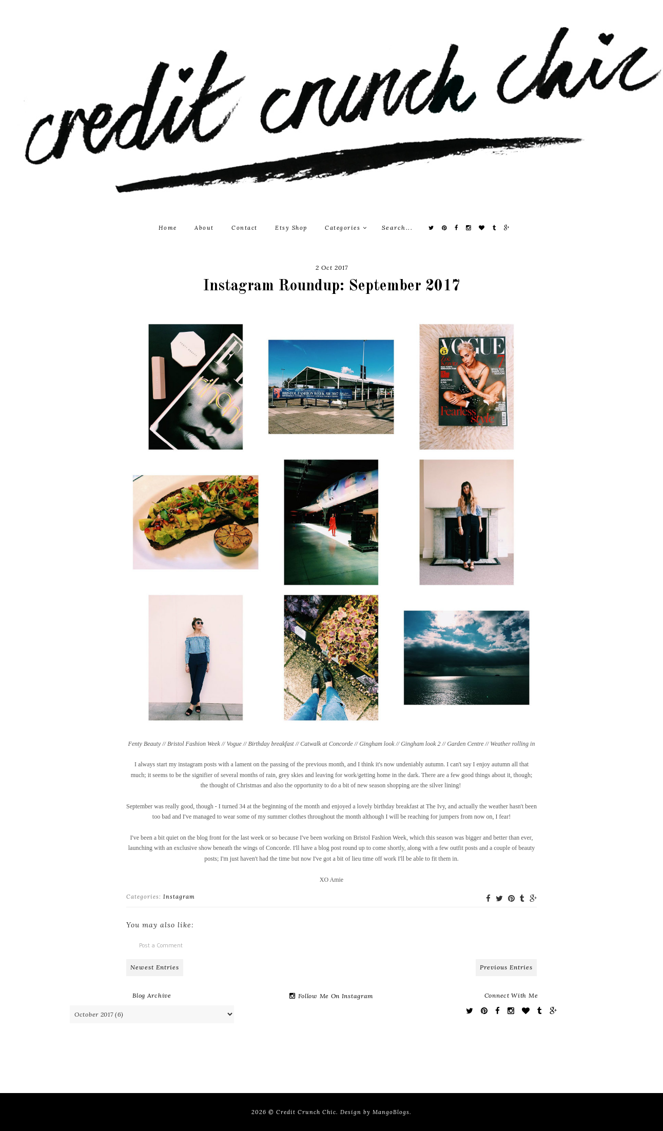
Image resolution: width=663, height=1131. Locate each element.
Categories (346, 227)
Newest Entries (154, 967)
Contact (244, 227)
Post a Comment (161, 945)
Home (168, 227)
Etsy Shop (291, 227)
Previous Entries (506, 967)
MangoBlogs (391, 1112)
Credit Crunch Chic (306, 1112)
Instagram (179, 896)
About (204, 227)
